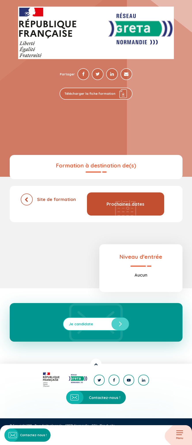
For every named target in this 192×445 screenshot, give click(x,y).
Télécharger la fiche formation (96, 93)
